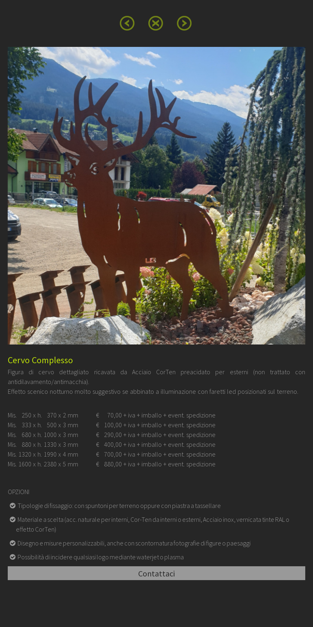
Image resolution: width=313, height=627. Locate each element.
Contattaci (156, 573)
